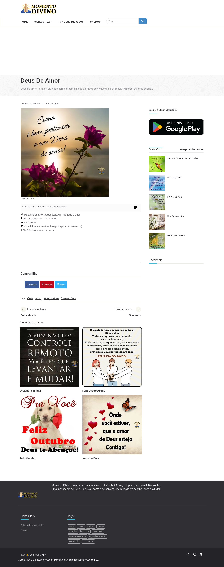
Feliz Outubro (28, 458)
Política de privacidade (32, 525)
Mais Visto (155, 149)
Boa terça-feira (174, 177)
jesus (81, 526)
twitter (61, 284)
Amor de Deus (91, 458)
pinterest (47, 284)
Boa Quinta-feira (175, 216)
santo (100, 526)
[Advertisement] (112, 50)
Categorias (43, 22)
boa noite (98, 531)
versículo (74, 541)
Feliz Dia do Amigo (93, 391)
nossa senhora (77, 536)
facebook (31, 284)
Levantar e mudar (30, 391)
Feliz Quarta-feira (176, 235)
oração (73, 531)
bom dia (84, 531)
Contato (24, 530)
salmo (90, 526)
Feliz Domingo (174, 197)
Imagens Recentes (191, 149)
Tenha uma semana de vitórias (182, 158)
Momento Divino (71, 214)
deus (72, 526)
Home (24, 22)
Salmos (95, 22)
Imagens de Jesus (71, 22)
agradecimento (97, 536)
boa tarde (88, 541)
